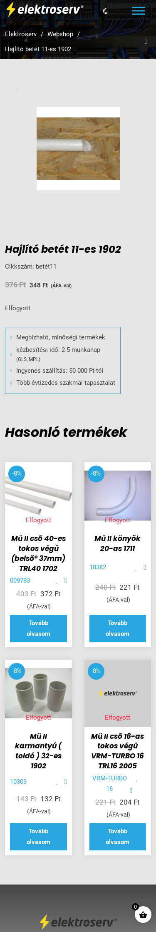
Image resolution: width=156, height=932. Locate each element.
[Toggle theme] (105, 10)
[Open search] (146, 42)
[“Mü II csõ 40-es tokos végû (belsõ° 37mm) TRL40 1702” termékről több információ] (38, 628)
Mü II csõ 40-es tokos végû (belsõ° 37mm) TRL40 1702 (38, 553)
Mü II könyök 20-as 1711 (117, 543)
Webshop (60, 34)
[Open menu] (138, 11)
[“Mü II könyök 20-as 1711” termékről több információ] (117, 628)
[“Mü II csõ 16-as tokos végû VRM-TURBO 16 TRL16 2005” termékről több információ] (117, 836)
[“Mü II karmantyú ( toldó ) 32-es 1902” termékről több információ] (38, 836)
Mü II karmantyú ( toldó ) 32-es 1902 (38, 751)
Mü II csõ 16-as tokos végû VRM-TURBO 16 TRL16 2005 (117, 751)
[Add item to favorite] (57, 580)
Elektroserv (21, 34)
